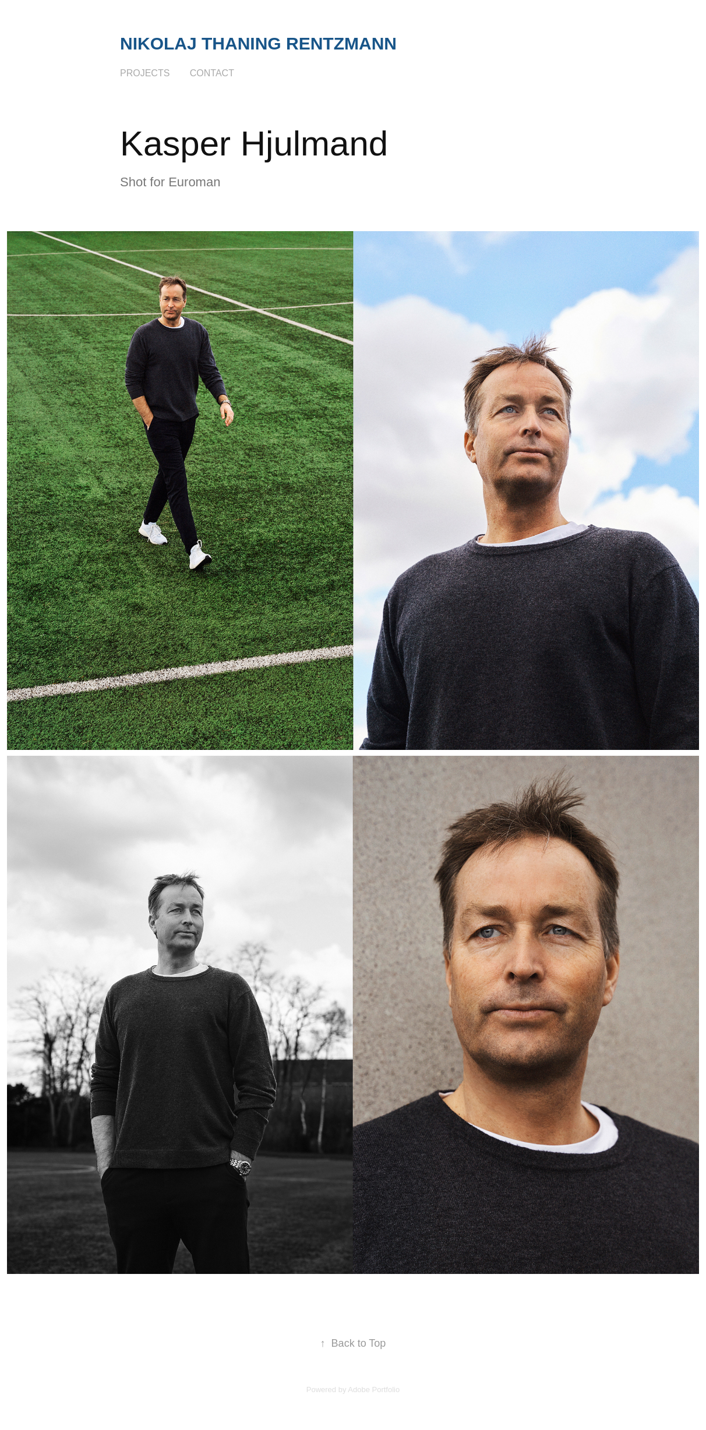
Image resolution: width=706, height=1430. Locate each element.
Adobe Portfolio (374, 1389)
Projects (145, 73)
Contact (212, 73)
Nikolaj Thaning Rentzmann (258, 43)
